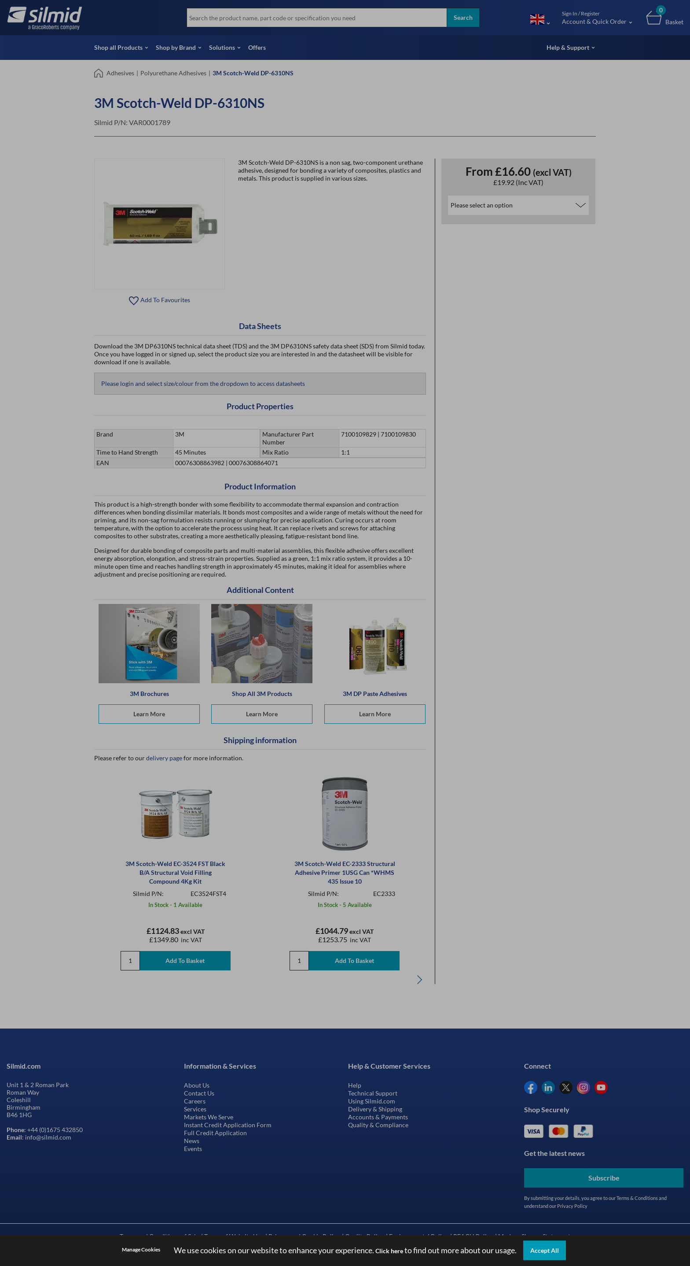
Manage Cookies (141, 1249)
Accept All (544, 1250)
